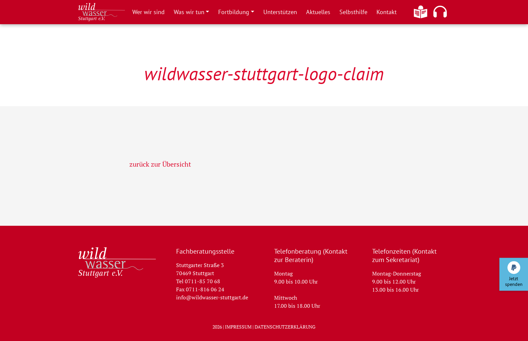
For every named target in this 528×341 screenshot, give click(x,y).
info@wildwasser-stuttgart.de (212, 297)
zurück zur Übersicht (160, 164)
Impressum (238, 327)
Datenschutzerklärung (285, 327)
